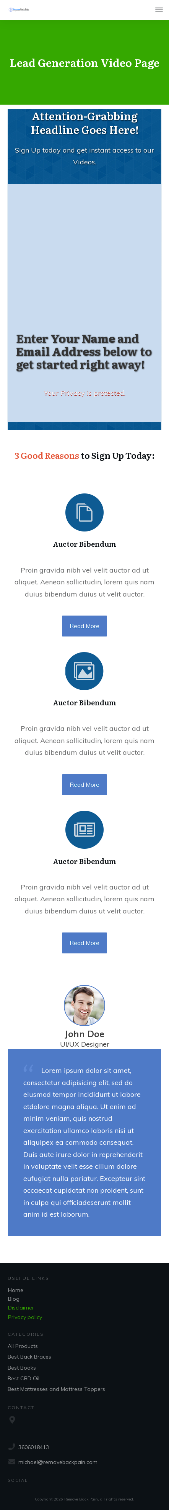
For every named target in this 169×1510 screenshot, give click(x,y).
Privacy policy (25, 1317)
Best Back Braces (29, 1356)
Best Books (22, 1367)
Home (15, 1290)
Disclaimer (21, 1307)
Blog (14, 1298)
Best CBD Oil (23, 1378)
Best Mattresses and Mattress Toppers (56, 1389)
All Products (23, 1346)
